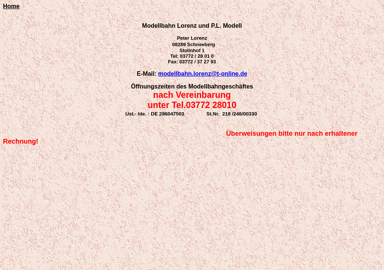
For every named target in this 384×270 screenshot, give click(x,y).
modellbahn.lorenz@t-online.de (203, 73)
